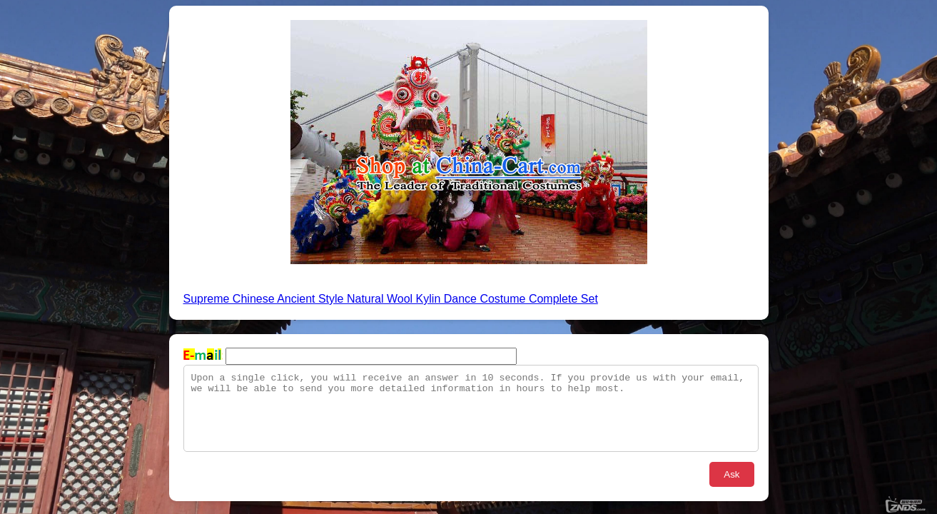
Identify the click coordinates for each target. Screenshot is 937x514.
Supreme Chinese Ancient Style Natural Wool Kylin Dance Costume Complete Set (390, 299)
